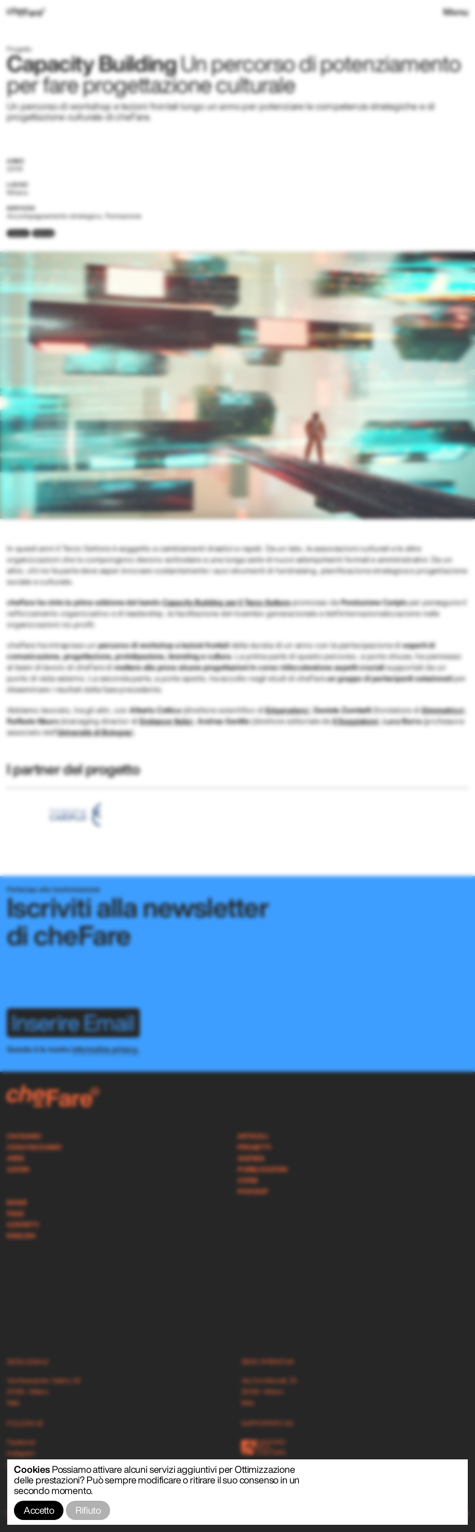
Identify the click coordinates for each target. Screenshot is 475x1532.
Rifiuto (87, 1510)
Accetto (39, 1510)
